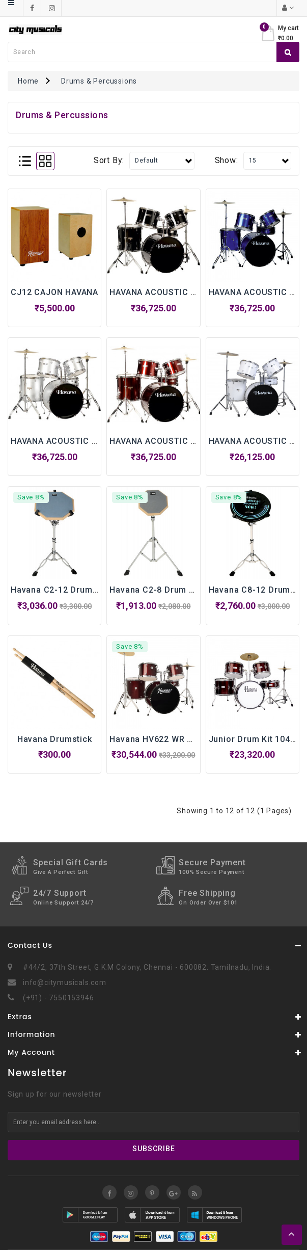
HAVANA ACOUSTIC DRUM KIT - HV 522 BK (195, 292)
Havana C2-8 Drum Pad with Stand (179, 590)
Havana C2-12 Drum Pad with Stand (83, 590)
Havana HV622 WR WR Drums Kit (175, 739)
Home (28, 81)
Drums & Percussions (99, 81)
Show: (226, 160)
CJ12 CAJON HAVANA (54, 292)
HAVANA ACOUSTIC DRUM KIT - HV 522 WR (196, 441)
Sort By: (109, 160)
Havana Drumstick (54, 739)
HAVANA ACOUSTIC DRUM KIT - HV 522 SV (97, 441)
